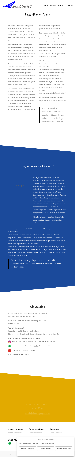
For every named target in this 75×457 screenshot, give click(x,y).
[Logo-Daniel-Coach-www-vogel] (17, 5)
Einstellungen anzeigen (63, 448)
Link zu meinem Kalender (51, 334)
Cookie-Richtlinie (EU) (56, 433)
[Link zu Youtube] (69, 5)
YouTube (27, 350)
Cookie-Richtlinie (35, 453)
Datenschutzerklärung (45, 453)
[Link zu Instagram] (72, 5)
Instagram (28, 341)
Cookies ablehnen (45, 448)
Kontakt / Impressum (55, 453)
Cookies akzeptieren (27, 448)
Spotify (36, 346)
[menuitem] (46, 5)
